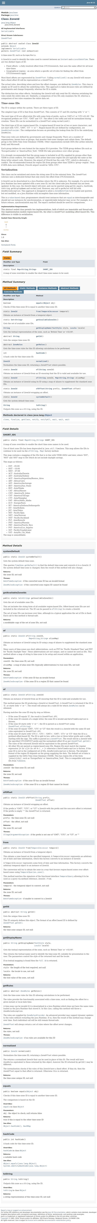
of (37, 370)
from (38, 311)
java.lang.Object (8, 23)
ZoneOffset (6, 38)
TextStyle (57, 328)
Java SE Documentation (56, 1212)
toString (40, 405)
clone (6, 420)
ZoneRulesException (13, 585)
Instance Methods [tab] (48, 288)
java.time (14, 15)
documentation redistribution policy (57, 1220)
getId (38, 336)
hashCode (40, 353)
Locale (73, 328)
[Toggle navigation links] (3, 3)
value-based (14, 198)
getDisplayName (43, 328)
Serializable (7, 31)
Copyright (4, 1218)
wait (54, 420)
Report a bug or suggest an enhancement (16, 1210)
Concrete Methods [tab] (13, 292)
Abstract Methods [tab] (69, 288)
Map (18, 269)
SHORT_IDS (48, 269)
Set (12, 320)
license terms (33, 1220)
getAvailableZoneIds (46, 320)
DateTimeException (12, 581)
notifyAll (45, 420)
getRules (40, 345)
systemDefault (43, 397)
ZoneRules (18, 345)
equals (39, 303)
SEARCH (57, 8)
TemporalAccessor (49, 311)
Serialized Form (8, 245)
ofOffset (40, 389)
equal (69, 198)
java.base (13, 13)
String (24, 269)
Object (13, 46)
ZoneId (14, 311)
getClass (25, 420)
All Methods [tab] (10, 288)
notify (35, 420)
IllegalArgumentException (16, 835)
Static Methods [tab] (27, 288)
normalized (41, 361)
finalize (15, 420)
